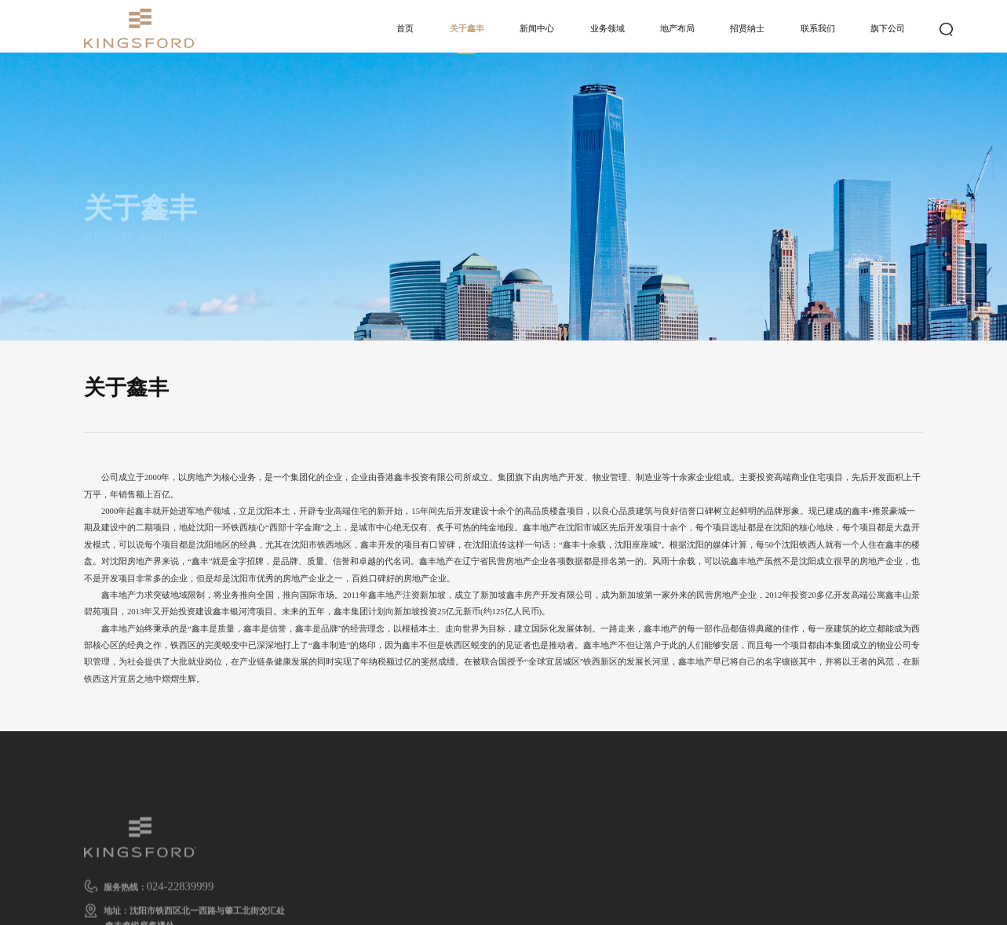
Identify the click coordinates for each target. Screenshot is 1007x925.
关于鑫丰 (467, 28)
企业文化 (322, 881)
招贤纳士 (747, 28)
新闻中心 (537, 28)
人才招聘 (609, 881)
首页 (405, 28)
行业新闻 (394, 881)
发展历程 (538, 881)
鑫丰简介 (322, 862)
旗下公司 (887, 28)
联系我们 (818, 28)
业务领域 (607, 28)
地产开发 (465, 846)
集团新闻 (394, 862)
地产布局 (677, 28)
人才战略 (609, 862)
